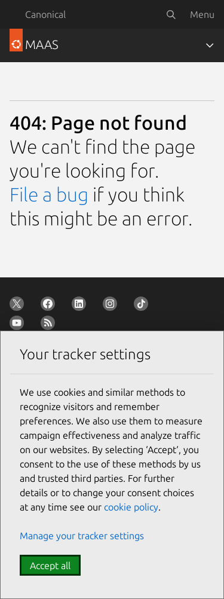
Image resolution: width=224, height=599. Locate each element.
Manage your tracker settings (82, 535)
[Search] (170, 14)
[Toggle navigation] (209, 45)
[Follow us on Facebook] (50, 306)
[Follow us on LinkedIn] (81, 306)
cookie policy (131, 507)
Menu (202, 14)
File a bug (49, 194)
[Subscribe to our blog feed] (50, 325)
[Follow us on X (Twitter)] (19, 306)
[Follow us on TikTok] (143, 306)
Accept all (50, 565)
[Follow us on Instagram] (112, 306)
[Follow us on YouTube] (19, 325)
